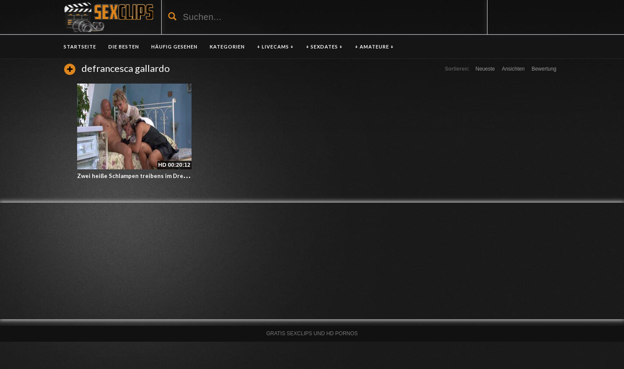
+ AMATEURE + (374, 46)
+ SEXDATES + (324, 46)
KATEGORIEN (227, 46)
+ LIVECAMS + (275, 46)
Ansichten (513, 69)
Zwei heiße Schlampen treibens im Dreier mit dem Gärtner (157, 175)
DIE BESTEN (123, 46)
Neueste (485, 69)
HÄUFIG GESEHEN (174, 46)
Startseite (80, 46)
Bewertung (544, 69)
